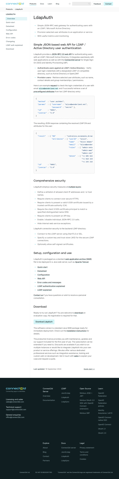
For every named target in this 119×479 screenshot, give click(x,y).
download (78, 313)
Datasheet (42, 271)
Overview (11, 19)
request (53, 85)
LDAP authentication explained (51, 286)
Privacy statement (87, 448)
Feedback (97, 4)
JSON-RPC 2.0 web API (62, 54)
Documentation (49, 400)
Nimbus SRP (85, 413)
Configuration (43, 275)
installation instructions (76, 331)
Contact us (38, 295)
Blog (57, 4)
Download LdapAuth (44, 322)
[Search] (89, 4)
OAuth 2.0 (102, 433)
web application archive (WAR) (78, 259)
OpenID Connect (104, 425)
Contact (108, 4)
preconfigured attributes (44, 91)
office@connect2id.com (15, 417)
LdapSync (65, 402)
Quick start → (89, 369)
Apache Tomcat (82, 262)
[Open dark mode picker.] (70, 4)
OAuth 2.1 (102, 429)
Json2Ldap (65, 393)
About (45, 448)
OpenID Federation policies (102, 403)
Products (33, 4)
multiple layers (74, 187)
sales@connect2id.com (15, 402)
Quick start (42, 267)
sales (76, 356)
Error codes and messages (49, 282)
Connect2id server (72, 60)
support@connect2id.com (16, 410)
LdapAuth (65, 397)
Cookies (83, 459)
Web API (41, 278)
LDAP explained (44, 290)
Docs (42, 4)
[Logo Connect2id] (15, 4)
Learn (50, 4)
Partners (46, 461)
